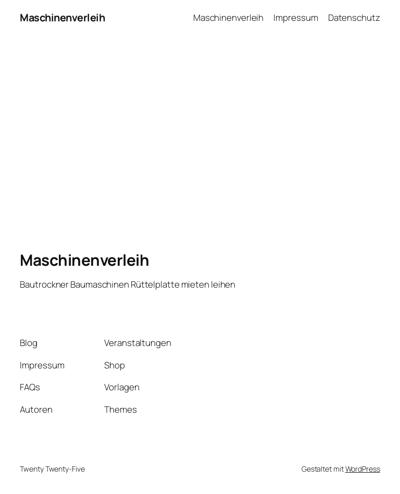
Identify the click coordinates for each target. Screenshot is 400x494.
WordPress (362, 469)
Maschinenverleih (62, 17)
